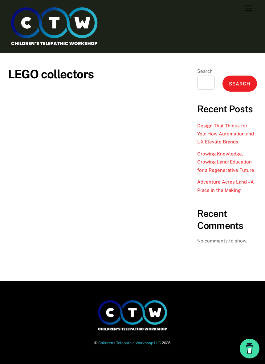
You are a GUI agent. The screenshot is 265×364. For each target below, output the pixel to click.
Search (205, 71)
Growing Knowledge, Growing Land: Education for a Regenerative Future (225, 162)
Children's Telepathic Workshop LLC (129, 343)
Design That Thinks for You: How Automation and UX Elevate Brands (225, 134)
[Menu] (248, 8)
